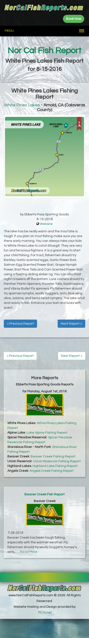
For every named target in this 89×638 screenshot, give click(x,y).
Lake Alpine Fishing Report (47, 432)
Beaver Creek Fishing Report (53, 456)
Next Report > (71, 323)
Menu (9, 30)
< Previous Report (20, 323)
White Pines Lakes (22, 105)
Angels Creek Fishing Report (52, 470)
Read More (28, 552)
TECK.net (44, 612)
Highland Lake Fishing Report (55, 466)
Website (46, 224)
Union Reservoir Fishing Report (57, 461)
